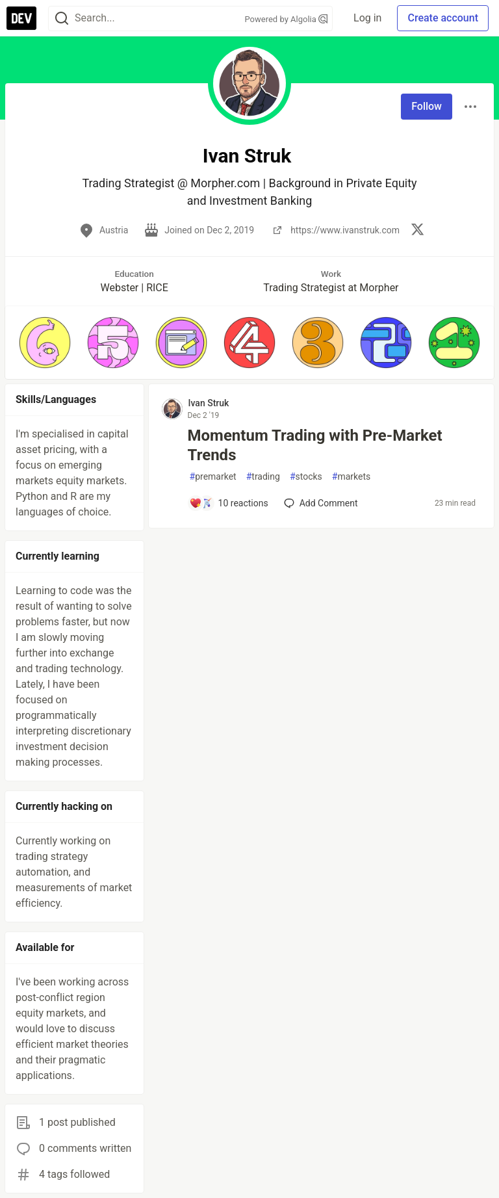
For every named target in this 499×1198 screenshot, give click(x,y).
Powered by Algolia (286, 19)
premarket (213, 477)
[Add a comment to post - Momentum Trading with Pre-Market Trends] (228, 503)
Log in (367, 18)
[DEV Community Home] (21, 18)
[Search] (62, 19)
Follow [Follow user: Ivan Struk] (426, 106)
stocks (306, 477)
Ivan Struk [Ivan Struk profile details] (208, 403)
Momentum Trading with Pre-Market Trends (315, 445)
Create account (442, 18)
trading (263, 477)
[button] (44, 343)
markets (351, 477)
